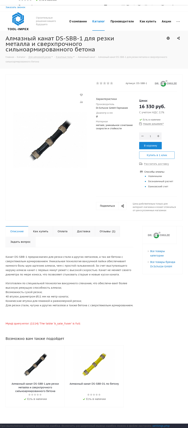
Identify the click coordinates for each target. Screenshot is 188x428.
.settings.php (161, 425)
